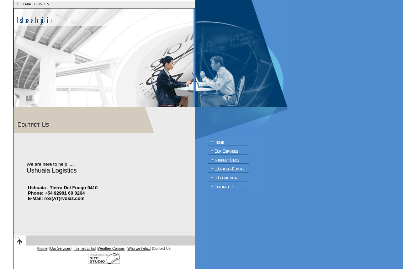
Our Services (60, 248)
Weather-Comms (111, 248)
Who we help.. (138, 248)
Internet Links (84, 248)
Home (42, 248)
